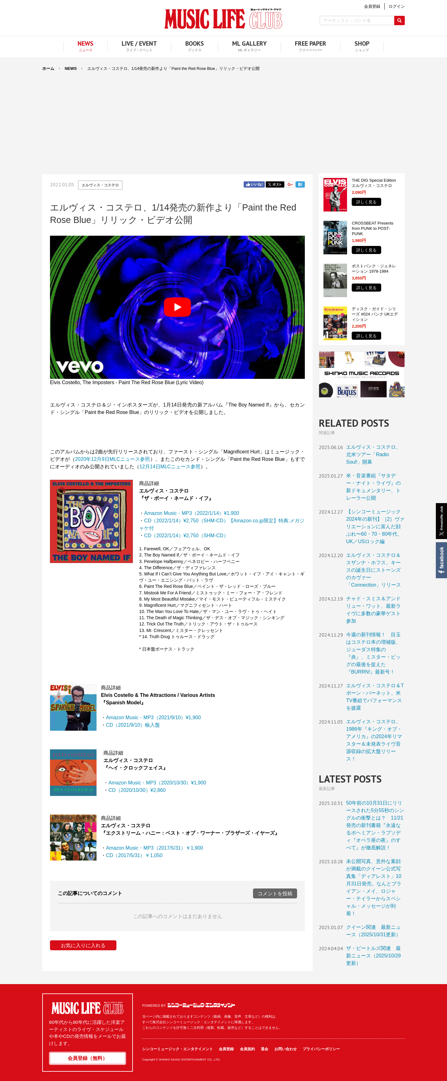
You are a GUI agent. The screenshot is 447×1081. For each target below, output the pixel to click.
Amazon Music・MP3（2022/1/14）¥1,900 (191, 513)
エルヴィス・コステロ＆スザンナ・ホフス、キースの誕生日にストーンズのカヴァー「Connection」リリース (373, 570)
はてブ (300, 184)
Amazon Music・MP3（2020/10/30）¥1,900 (157, 782)
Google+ (290, 184)
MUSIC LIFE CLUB (223, 19)
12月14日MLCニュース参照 (170, 466)
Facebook (441, 560)
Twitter (275, 184)
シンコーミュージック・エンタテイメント (201, 1005)
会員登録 (226, 1049)
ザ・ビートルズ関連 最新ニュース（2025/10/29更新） (373, 956)
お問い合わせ (285, 1049)
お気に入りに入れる (83, 945)
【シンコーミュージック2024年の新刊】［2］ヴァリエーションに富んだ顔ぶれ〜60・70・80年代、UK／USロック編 (375, 526)
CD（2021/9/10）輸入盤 (133, 725)
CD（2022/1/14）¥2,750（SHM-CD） (186, 535)
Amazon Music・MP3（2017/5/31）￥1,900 (154, 848)
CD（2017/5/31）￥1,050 (134, 855)
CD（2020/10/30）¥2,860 (136, 790)
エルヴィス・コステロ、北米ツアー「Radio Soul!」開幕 (373, 454)
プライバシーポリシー (321, 1049)
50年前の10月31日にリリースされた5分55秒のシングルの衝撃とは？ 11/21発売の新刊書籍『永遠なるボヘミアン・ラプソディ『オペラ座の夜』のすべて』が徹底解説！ (375, 825)
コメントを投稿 (275, 893)
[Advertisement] (223, 118)
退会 (264, 1049)
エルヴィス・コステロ (100, 185)
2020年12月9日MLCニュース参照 (112, 459)
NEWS (71, 68)
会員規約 (247, 1049)
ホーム (48, 68)
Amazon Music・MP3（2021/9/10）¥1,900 (153, 717)
